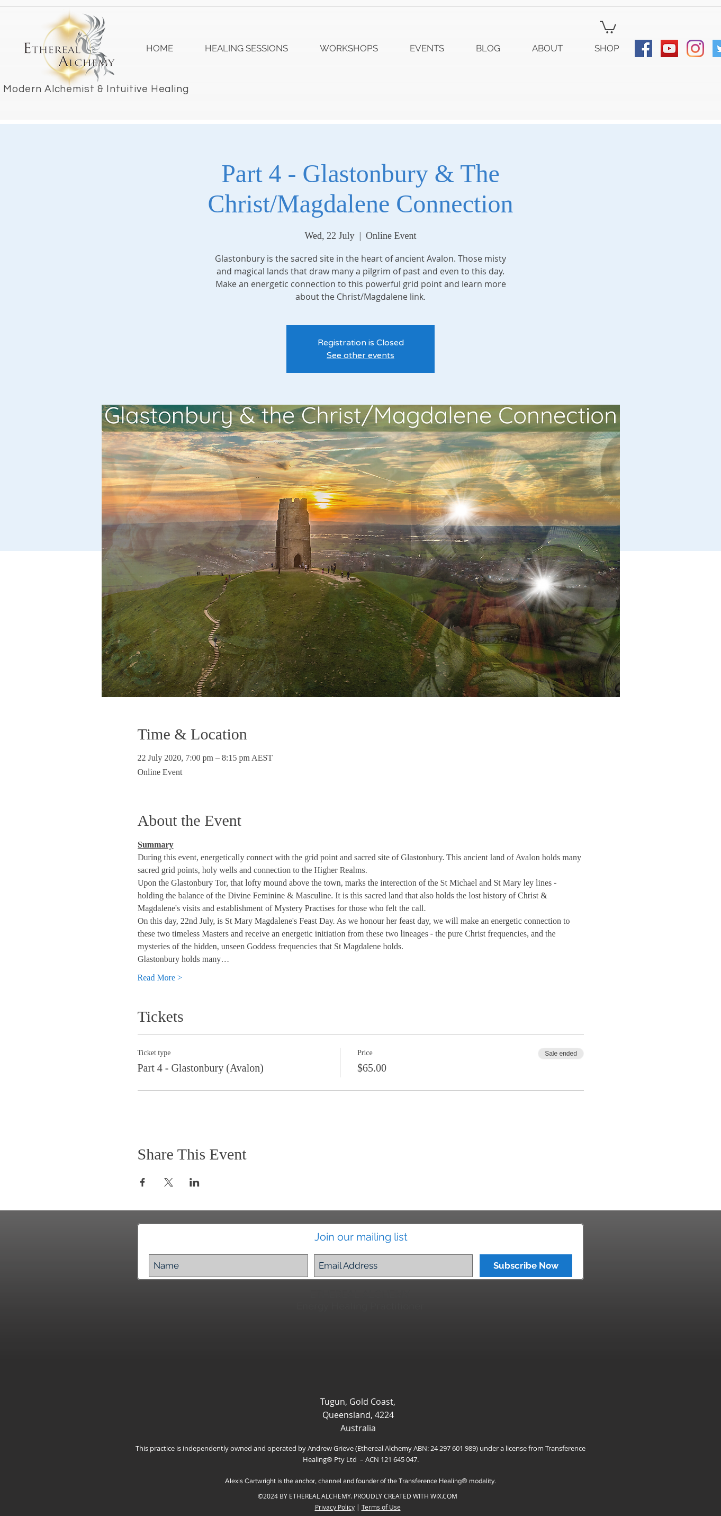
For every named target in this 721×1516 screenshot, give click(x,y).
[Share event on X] (169, 1182)
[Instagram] (695, 48)
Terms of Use (381, 1507)
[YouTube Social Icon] (669, 48)
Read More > (160, 977)
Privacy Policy (335, 1507)
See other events (360, 355)
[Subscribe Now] (526, 1265)
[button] (608, 26)
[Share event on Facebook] (143, 1182)
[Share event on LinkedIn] (195, 1182)
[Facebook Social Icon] (643, 48)
